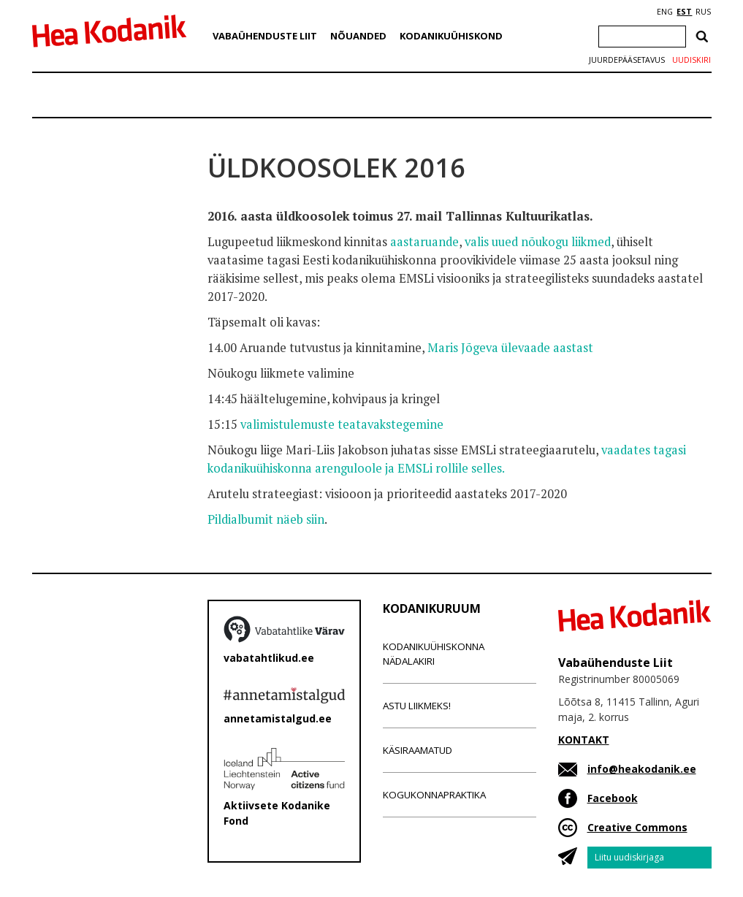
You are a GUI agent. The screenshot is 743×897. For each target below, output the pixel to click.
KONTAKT (583, 740)
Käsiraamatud (417, 750)
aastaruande (424, 242)
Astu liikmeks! (417, 705)
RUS (703, 12)
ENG (665, 12)
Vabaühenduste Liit (265, 35)
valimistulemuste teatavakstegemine (341, 424)
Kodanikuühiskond (451, 35)
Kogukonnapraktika (434, 794)
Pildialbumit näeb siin (265, 519)
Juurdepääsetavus (627, 60)
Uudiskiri (691, 60)
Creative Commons (637, 827)
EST (684, 12)
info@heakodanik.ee (641, 769)
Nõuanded (358, 35)
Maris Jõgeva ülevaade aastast (510, 348)
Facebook (612, 798)
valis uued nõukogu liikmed (538, 242)
